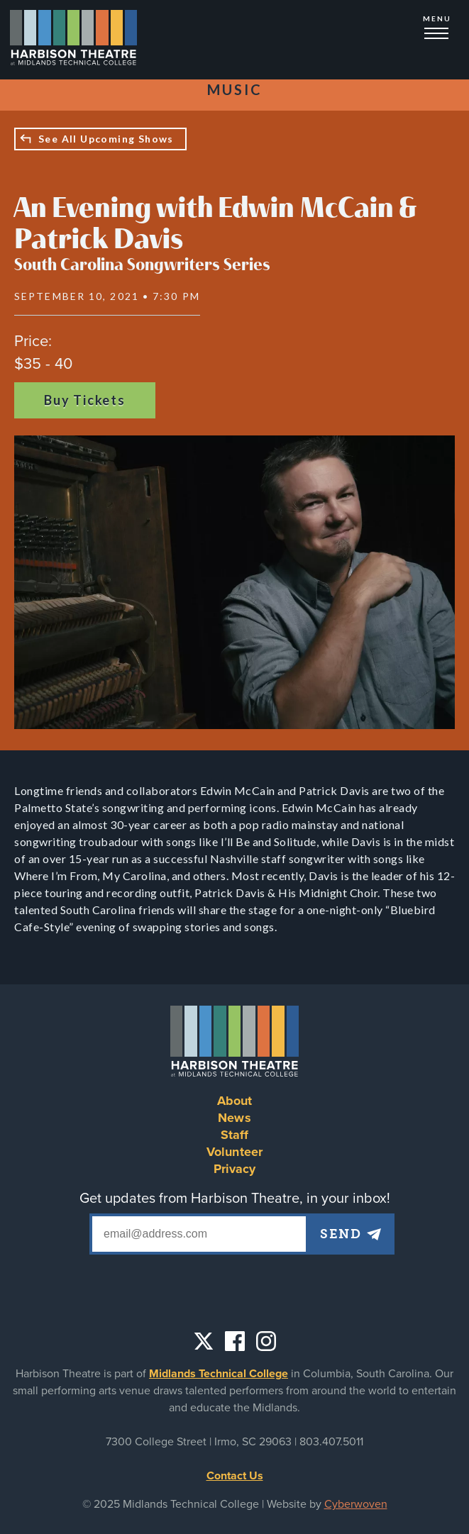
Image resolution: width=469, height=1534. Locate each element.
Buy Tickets (85, 400)
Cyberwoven (355, 1504)
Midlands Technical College (218, 1374)
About (235, 1100)
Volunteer (234, 1152)
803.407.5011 (331, 1442)
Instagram (266, 1341)
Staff (235, 1135)
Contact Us (234, 1476)
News (234, 1118)
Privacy (235, 1169)
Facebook (234, 1341)
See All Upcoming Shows (106, 139)
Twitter (203, 1341)
